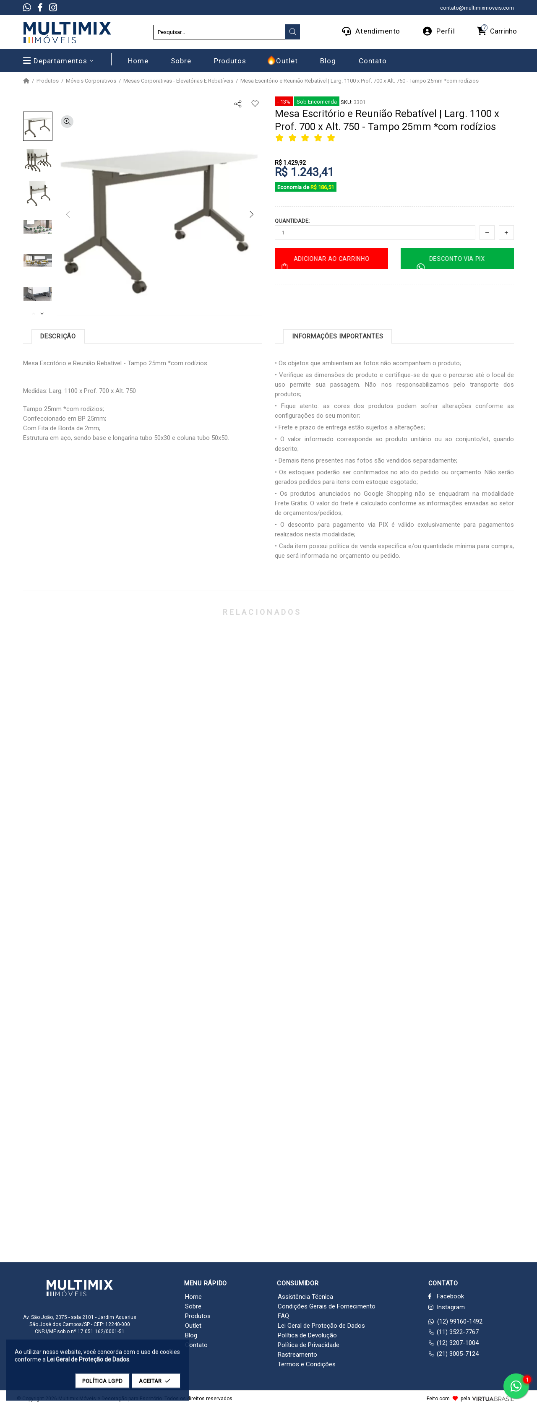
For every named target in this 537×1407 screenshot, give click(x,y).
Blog (191, 1335)
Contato (196, 1345)
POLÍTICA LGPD (102, 1385)
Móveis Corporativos (91, 81)
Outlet (193, 1325)
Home (193, 1296)
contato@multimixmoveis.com (477, 8)
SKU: (346, 102)
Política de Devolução (307, 1335)
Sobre (193, 1306)
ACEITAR (156, 1385)
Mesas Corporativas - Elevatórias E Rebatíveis (178, 81)
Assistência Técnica (305, 1296)
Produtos (47, 81)
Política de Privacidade (308, 1345)
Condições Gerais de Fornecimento (326, 1306)
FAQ (283, 1316)
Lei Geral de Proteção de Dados (321, 1325)
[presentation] (293, 32)
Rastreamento (297, 1354)
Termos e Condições (307, 1364)
